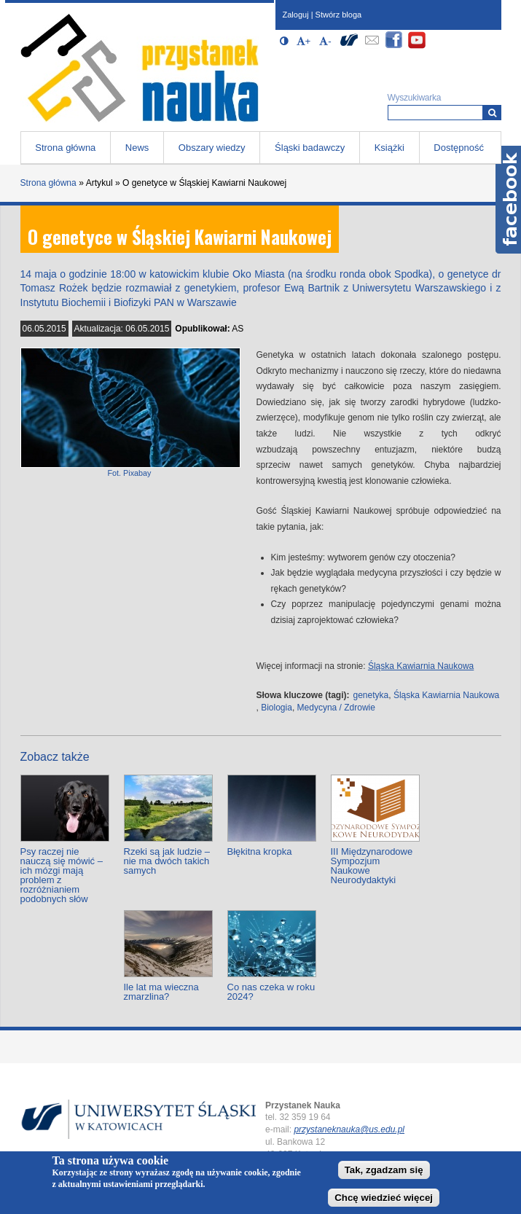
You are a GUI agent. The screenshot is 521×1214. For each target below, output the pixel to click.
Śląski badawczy (310, 147)
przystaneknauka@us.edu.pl (349, 1129)
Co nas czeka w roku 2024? (271, 992)
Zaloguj (296, 14)
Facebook (508, 200)
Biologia (276, 707)
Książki (389, 147)
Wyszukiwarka (415, 98)
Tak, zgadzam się (384, 1169)
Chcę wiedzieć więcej (383, 1197)
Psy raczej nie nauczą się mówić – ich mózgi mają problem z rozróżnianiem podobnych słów (61, 875)
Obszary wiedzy (212, 147)
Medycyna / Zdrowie (336, 707)
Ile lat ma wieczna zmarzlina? (161, 992)
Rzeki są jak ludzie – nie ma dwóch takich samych (167, 861)
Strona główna (65, 147)
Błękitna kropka (259, 851)
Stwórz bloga (339, 14)
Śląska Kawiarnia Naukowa (421, 666)
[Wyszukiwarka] (492, 112)
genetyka (371, 695)
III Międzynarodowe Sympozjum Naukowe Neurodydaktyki (372, 865)
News (137, 147)
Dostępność (459, 147)
